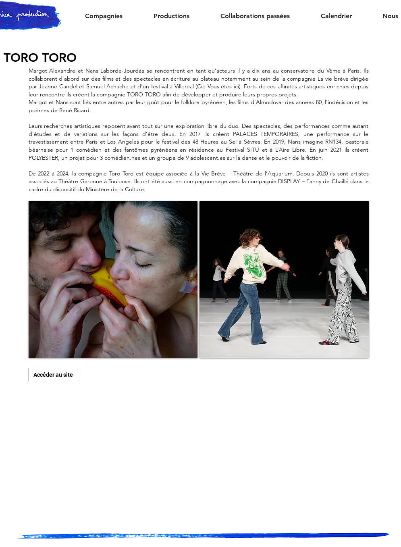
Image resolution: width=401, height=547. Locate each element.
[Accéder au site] (53, 374)
